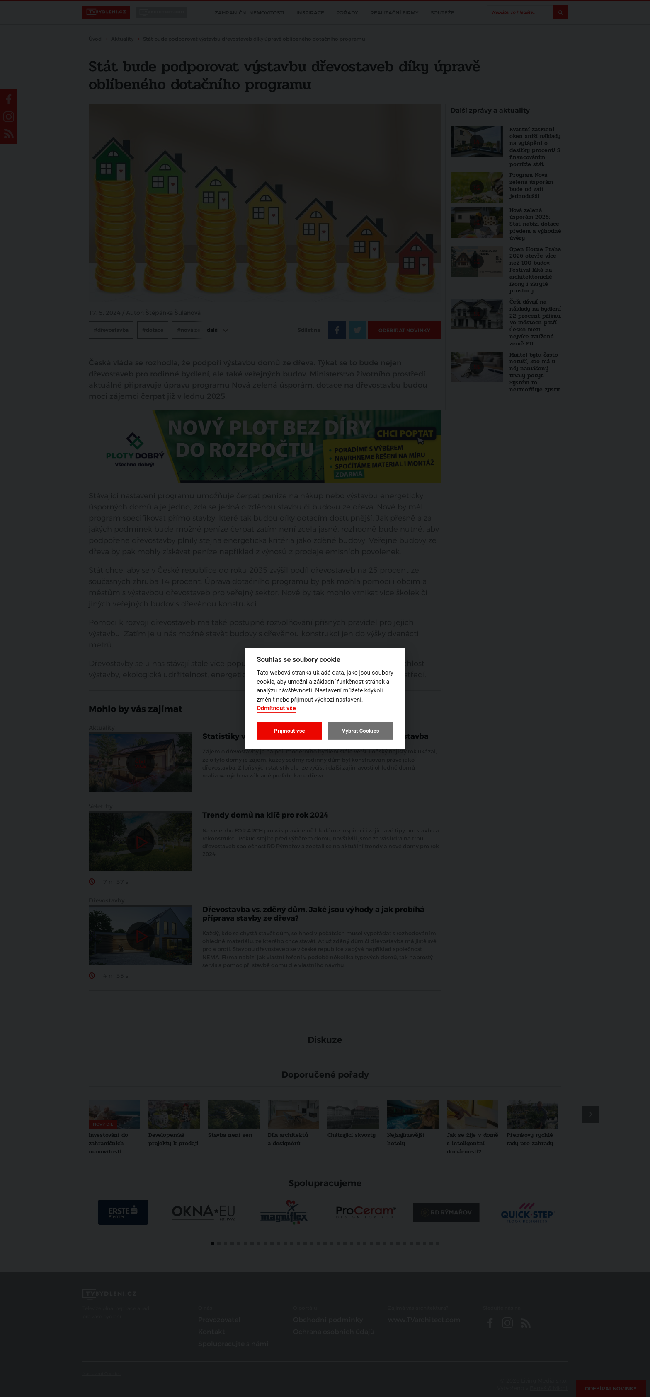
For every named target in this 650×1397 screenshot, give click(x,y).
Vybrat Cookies (360, 731)
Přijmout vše (289, 731)
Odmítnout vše (276, 708)
